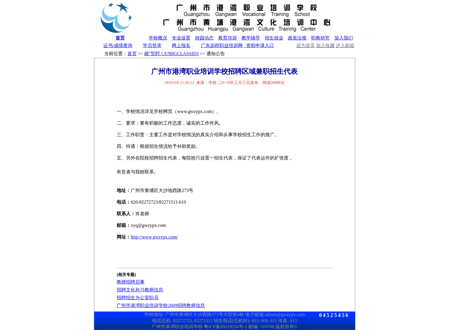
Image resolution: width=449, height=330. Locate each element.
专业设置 (181, 37)
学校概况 (158, 37)
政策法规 (297, 37)
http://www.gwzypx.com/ (154, 236)
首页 (120, 37)
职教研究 (320, 37)
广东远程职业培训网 (222, 45)
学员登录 (152, 45)
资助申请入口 (259, 45)
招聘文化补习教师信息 (140, 289)
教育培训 (227, 37)
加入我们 (343, 37)
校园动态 (204, 37)
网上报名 (181, 45)
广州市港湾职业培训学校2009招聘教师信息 (161, 305)
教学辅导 (250, 37)
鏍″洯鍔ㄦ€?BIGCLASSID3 (171, 53)
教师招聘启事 (131, 281)
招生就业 (274, 37)
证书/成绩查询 (117, 45)
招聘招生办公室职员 (137, 297)
